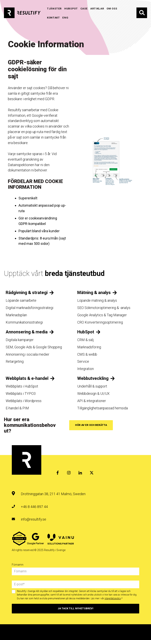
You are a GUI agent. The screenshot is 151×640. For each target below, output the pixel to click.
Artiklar (97, 8)
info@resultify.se (33, 519)
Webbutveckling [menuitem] (93, 378)
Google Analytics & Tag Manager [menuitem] (102, 315)
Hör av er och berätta (91, 425)
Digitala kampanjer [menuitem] (20, 340)
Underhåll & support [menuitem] (92, 386)
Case (84, 8)
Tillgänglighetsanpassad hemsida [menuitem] (102, 408)
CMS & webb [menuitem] (87, 354)
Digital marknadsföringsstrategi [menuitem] (29, 308)
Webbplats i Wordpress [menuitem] (23, 401)
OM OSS (112, 8)
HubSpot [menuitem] (85, 331)
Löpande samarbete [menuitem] (21, 300)
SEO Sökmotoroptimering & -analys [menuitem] (103, 308)
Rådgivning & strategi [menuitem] (27, 292)
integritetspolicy (113, 598)
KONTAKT (53, 17)
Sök (141, 12)
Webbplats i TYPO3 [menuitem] (21, 393)
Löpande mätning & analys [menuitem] (97, 300)
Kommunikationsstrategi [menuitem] (24, 322)
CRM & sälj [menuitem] (85, 340)
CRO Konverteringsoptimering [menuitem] (100, 322)
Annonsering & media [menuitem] (27, 331)
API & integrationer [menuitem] (91, 401)
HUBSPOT (71, 8)
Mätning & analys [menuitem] (94, 292)
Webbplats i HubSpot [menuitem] (22, 386)
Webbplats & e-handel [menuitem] (27, 378)
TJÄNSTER (54, 8)
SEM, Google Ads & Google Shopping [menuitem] (34, 347)
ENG (65, 17)
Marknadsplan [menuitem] (16, 315)
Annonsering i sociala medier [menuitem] (27, 354)
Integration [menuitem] (85, 369)
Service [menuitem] (83, 361)
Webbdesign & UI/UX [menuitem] (93, 393)
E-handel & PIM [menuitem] (17, 408)
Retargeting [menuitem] (15, 361)
